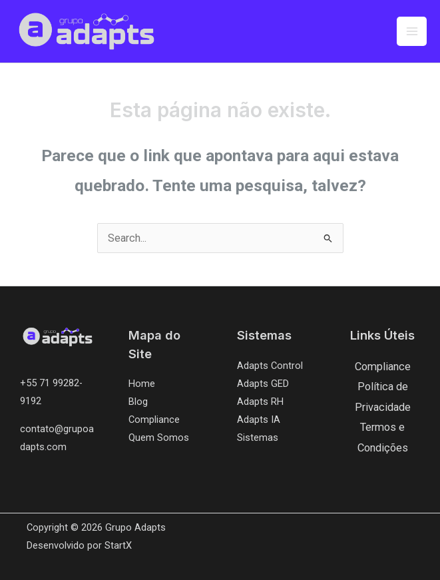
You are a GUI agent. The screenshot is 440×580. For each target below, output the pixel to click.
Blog (138, 402)
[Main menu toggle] (412, 32)
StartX (118, 545)
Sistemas (257, 437)
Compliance (154, 420)
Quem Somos (158, 437)
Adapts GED (263, 384)
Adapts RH (260, 402)
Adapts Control (270, 366)
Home (141, 384)
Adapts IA (258, 420)
